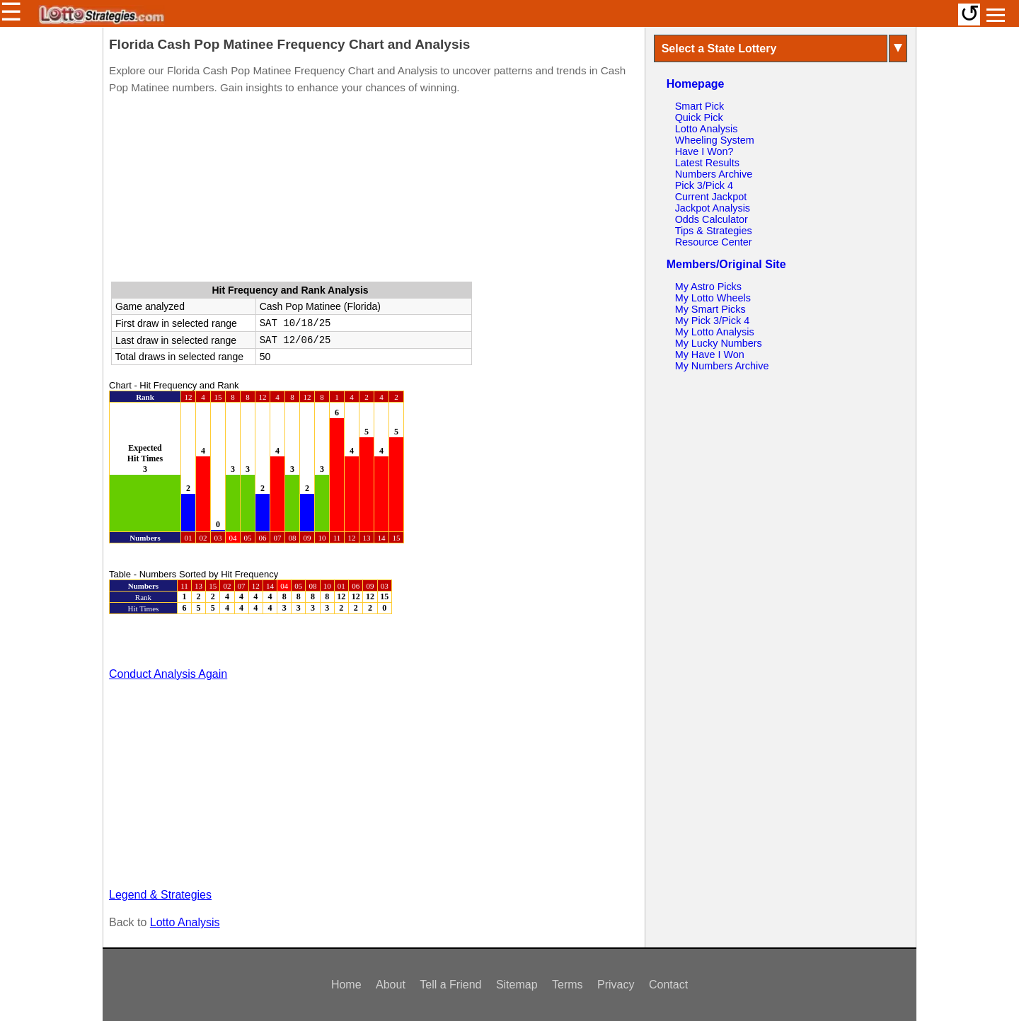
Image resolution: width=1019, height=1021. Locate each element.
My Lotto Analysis (714, 332)
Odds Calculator (711, 219)
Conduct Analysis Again (168, 674)
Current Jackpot (711, 196)
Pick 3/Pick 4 (704, 185)
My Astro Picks (708, 286)
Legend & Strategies (160, 895)
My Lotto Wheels (713, 298)
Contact (668, 985)
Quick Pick (699, 117)
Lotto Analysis (185, 922)
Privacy (615, 985)
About (390, 985)
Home (346, 985)
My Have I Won (709, 354)
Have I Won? (704, 151)
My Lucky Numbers (718, 343)
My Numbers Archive (722, 365)
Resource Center (713, 242)
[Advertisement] (373, 191)
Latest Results (707, 162)
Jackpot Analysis (712, 208)
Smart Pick (700, 106)
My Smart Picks (710, 309)
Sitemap (517, 985)
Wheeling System (714, 140)
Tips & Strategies (713, 230)
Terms (567, 985)
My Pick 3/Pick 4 (712, 320)
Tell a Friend (450, 985)
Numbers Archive (714, 174)
